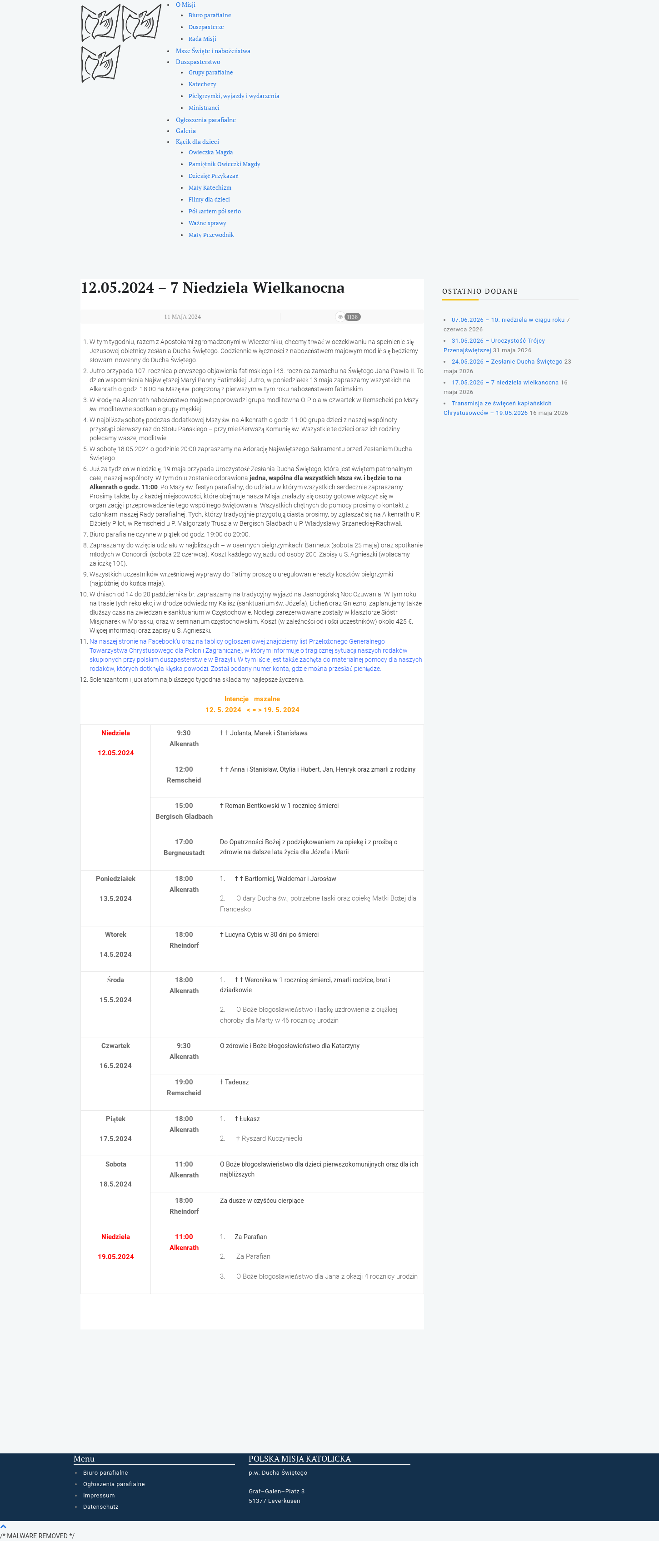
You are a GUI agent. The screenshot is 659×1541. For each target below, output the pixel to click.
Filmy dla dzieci (209, 199)
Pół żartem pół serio (215, 211)
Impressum (99, 1495)
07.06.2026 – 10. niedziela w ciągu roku (508, 319)
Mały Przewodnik (211, 235)
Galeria (186, 130)
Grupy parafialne (211, 72)
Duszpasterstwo (198, 61)
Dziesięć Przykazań (213, 176)
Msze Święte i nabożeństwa (213, 50)
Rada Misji (202, 39)
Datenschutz (101, 1506)
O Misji (185, 4)
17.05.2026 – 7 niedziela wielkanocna (505, 382)
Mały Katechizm (210, 188)
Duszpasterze (206, 27)
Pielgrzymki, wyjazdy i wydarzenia (234, 96)
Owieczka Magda (211, 152)
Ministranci (204, 108)
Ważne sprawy (207, 223)
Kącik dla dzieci (197, 141)
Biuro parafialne (210, 15)
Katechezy (202, 84)
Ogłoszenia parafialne (206, 119)
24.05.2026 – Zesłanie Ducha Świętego (507, 361)
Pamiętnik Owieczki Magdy (224, 164)
